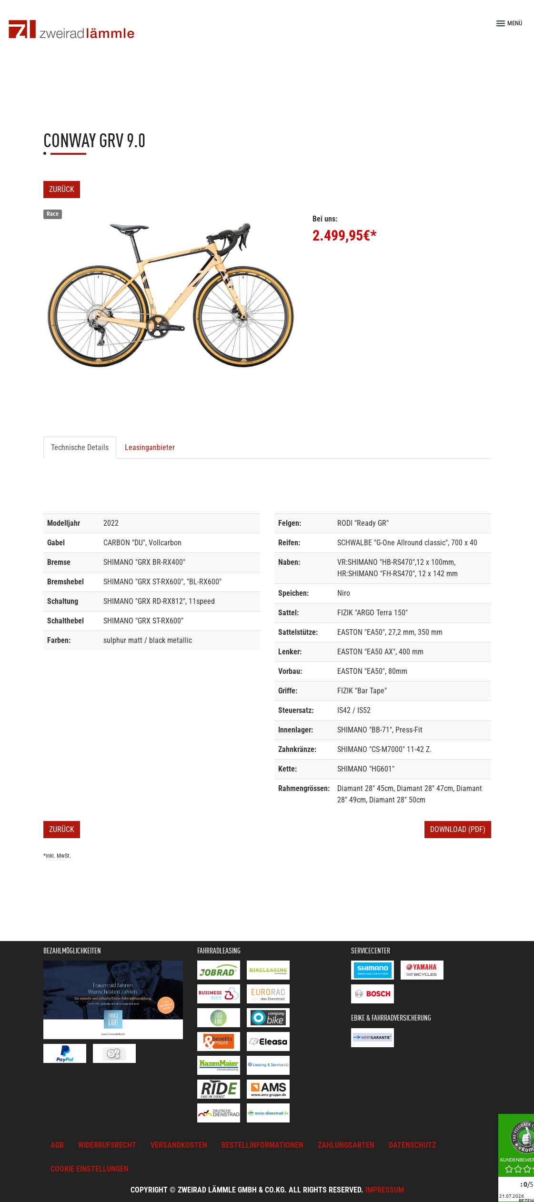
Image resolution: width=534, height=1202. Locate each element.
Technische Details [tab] (80, 447)
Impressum (384, 1189)
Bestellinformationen (262, 1145)
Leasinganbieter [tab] (150, 447)
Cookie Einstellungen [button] (89, 1168)
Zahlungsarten (346, 1145)
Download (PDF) (457, 829)
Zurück (61, 189)
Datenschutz (412, 1145)
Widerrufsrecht (107, 1145)
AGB (57, 1145)
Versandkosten (179, 1145)
